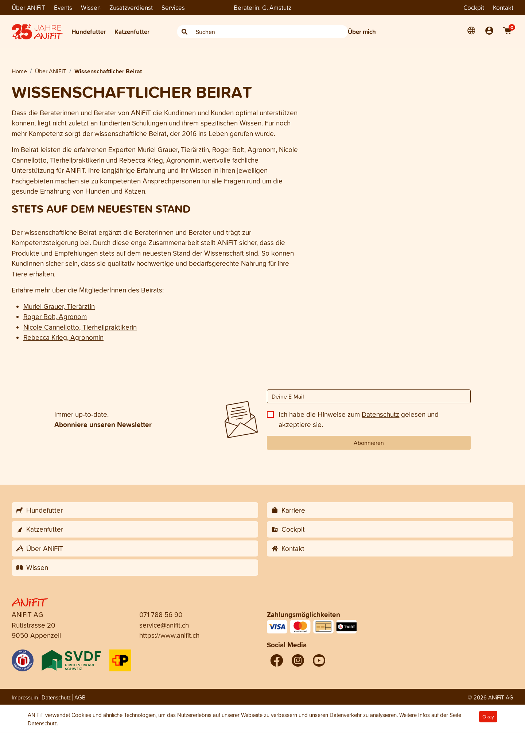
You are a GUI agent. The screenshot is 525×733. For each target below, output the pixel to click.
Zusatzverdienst (131, 7)
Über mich (362, 31)
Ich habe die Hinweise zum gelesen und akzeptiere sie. (359, 419)
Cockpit (473, 7)
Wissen (91, 7)
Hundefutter (88, 31)
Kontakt (503, 7)
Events (63, 7)
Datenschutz (380, 414)
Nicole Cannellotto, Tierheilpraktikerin (80, 327)
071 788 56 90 (161, 614)
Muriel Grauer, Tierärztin (59, 306)
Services (173, 7)
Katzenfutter (131, 31)
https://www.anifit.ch (169, 635)
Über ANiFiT (28, 7)
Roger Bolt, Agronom (55, 317)
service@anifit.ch (164, 625)
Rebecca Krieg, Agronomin (63, 337)
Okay (488, 717)
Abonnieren (369, 442)
